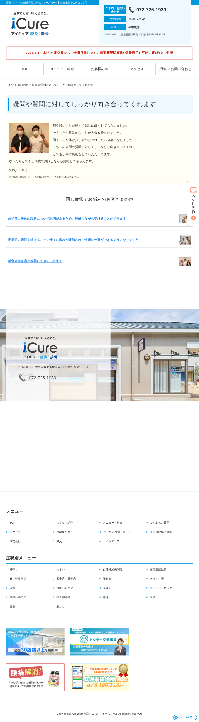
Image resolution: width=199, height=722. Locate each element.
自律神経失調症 (113, 569)
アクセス (137, 69)
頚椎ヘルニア (18, 597)
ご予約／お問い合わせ (174, 69)
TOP (24, 69)
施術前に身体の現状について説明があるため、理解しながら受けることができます (67, 218)
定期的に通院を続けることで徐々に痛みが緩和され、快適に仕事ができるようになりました (73, 240)
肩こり (60, 606)
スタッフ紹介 (64, 522)
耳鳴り (14, 569)
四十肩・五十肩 (66, 578)
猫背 (12, 588)
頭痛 (152, 597)
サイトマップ (111, 541)
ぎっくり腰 (157, 578)
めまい (60, 569)
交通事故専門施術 (161, 532)
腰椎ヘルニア (64, 588)
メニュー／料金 (62, 69)
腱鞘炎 (107, 578)
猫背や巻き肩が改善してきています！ (35, 261)
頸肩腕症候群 (158, 569)
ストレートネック (161, 588)
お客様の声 (99, 69)
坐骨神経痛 (63, 597)
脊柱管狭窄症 (18, 578)
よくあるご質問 (159, 522)
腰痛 (12, 606)
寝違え (107, 588)
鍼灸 (59, 541)
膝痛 (106, 597)
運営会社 (15, 541)
